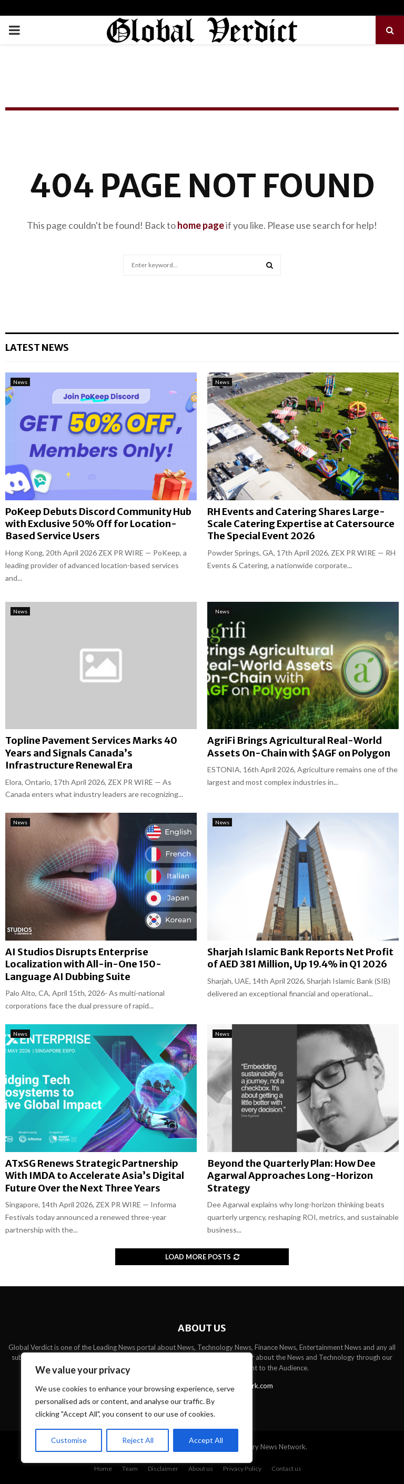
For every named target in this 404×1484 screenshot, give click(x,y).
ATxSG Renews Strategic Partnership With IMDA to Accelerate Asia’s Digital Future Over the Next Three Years (94, 1175)
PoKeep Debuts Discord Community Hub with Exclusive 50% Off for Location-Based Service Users (98, 524)
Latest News (37, 347)
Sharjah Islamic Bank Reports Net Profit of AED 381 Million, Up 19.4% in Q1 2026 (300, 958)
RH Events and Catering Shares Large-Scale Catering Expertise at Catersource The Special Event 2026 (301, 524)
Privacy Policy (242, 1468)
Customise (69, 1440)
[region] (136, 1407)
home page (200, 225)
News (20, 382)
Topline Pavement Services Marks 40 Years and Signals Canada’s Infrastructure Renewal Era (91, 752)
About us (200, 1468)
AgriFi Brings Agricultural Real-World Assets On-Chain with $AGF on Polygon (298, 746)
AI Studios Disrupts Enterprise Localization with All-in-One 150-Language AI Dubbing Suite (83, 964)
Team (130, 1468)
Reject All (138, 1440)
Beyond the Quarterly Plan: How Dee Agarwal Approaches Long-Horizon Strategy (291, 1175)
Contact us (286, 1468)
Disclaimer (163, 1468)
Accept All (206, 1440)
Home (103, 1468)
